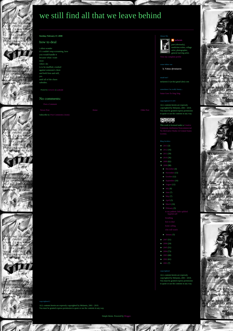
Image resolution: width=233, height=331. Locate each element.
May (168, 196)
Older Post (145, 110)
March (168, 204)
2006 (165, 243)
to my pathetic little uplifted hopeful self (176, 212)
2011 (165, 153)
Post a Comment (50, 104)
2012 (165, 150)
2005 (165, 247)
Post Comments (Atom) (59, 115)
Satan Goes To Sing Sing (170, 93)
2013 (165, 145)
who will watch (171, 230)
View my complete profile (170, 57)
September (170, 180)
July (168, 188)
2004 (165, 251)
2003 (165, 255)
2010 (165, 157)
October (169, 176)
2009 (165, 161)
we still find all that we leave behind (100, 15)
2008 (165, 165)
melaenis (178, 40)
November (170, 173)
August (169, 184)
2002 (165, 259)
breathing (169, 218)
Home (95, 110)
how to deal (170, 222)
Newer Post (45, 110)
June (168, 192)
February (169, 208)
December (170, 169)
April (168, 200)
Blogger (127, 316)
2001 (165, 263)
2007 (165, 239)
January (169, 234)
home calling (170, 226)
